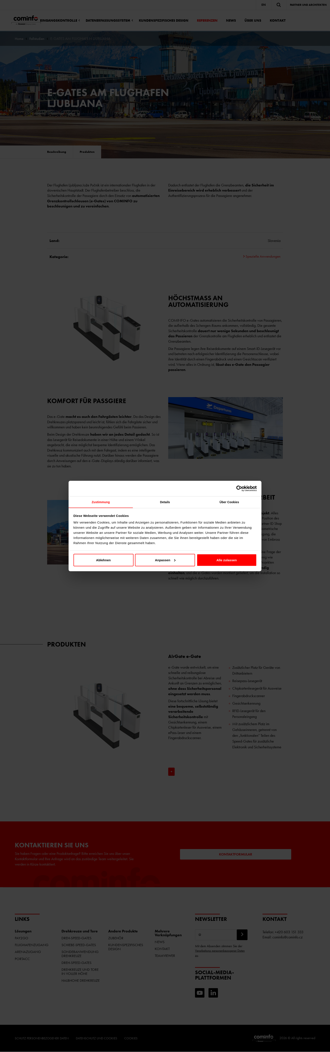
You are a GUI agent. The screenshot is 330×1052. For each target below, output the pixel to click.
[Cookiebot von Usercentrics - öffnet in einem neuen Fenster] (238, 488)
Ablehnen (103, 560)
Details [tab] (165, 502)
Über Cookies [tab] (229, 502)
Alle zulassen (226, 560)
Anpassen (165, 560)
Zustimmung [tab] (101, 502)
